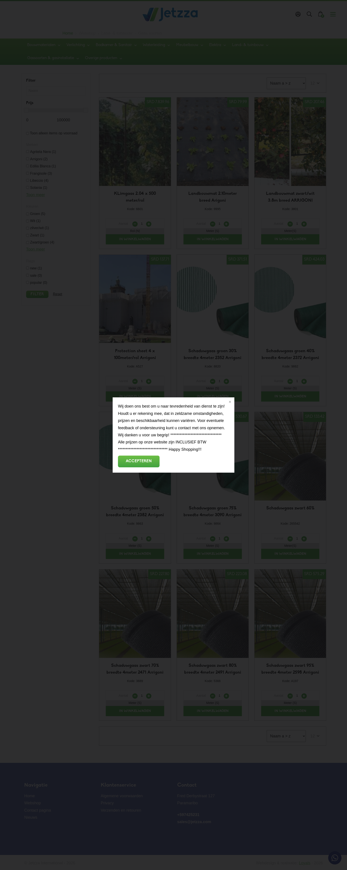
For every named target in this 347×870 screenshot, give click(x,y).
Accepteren (139, 461)
